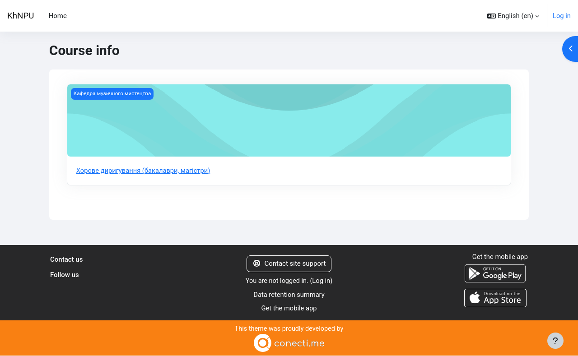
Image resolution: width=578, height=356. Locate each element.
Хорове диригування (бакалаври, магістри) (144, 170)
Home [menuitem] (57, 16)
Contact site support (289, 264)
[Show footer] (555, 341)
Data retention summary (289, 295)
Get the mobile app (289, 309)
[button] (513, 16)
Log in (561, 16)
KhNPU (20, 16)
